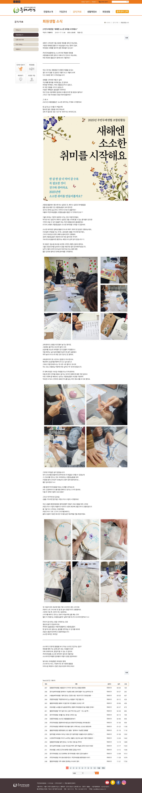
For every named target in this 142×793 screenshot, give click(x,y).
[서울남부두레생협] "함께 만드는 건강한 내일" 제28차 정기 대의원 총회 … (71, 695)
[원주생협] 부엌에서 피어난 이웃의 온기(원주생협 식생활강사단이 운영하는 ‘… (72, 734)
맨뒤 (103, 768)
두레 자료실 (19, 44)
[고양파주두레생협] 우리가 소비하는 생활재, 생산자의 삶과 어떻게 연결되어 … (72, 738)
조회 (125, 684)
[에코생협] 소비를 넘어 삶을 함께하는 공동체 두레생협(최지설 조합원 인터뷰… (72, 707)
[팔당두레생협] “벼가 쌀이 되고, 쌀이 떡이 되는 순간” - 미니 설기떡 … (70, 711)
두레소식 (18, 30)
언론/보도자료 (20, 39)
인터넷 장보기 (104, 2)
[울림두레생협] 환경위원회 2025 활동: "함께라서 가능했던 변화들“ (69, 730)
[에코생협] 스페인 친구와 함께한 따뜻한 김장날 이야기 (65, 750)
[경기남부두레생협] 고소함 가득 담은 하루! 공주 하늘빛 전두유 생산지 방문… (72, 746)
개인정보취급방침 (41, 783)
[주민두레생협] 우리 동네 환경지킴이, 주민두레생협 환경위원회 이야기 (70, 757)
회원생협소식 (19, 35)
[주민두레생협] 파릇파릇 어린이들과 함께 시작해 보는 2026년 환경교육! (71, 726)
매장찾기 (94, 2)
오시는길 (50, 783)
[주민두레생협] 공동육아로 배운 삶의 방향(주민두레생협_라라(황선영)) (70, 722)
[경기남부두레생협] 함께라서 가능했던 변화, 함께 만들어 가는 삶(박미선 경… (72, 691)
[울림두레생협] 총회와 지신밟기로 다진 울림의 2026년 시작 (67, 703)
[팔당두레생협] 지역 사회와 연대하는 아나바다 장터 (64, 761)
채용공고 (18, 49)
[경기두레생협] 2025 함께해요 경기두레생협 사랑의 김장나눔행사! (69, 753)
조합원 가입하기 (85, 2)
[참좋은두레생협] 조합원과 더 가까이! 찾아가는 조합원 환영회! (68, 688)
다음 (99, 768)
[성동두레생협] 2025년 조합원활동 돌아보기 (62, 719)
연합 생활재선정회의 (70, 783)
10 (94, 768)
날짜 (119, 684)
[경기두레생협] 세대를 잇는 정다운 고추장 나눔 (63, 715)
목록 (126, 38)
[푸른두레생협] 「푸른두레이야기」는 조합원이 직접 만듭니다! (67, 699)
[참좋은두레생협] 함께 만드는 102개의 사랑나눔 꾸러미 (66, 742)
